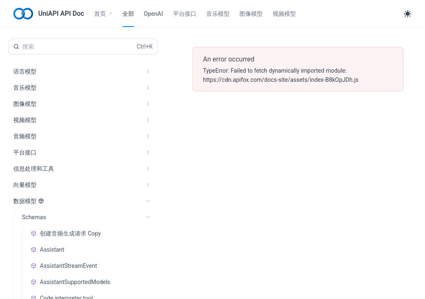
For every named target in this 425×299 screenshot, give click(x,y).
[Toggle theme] (407, 13)
